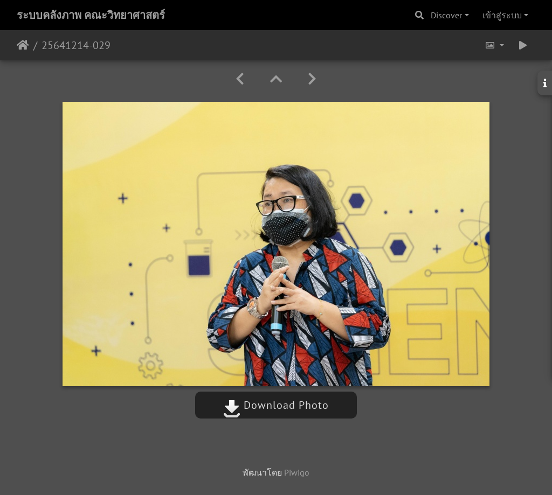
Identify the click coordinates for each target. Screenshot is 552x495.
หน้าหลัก (23, 45)
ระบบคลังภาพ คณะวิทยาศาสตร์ (91, 15)
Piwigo (296, 472)
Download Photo (276, 405)
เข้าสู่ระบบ (502, 15)
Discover (446, 15)
